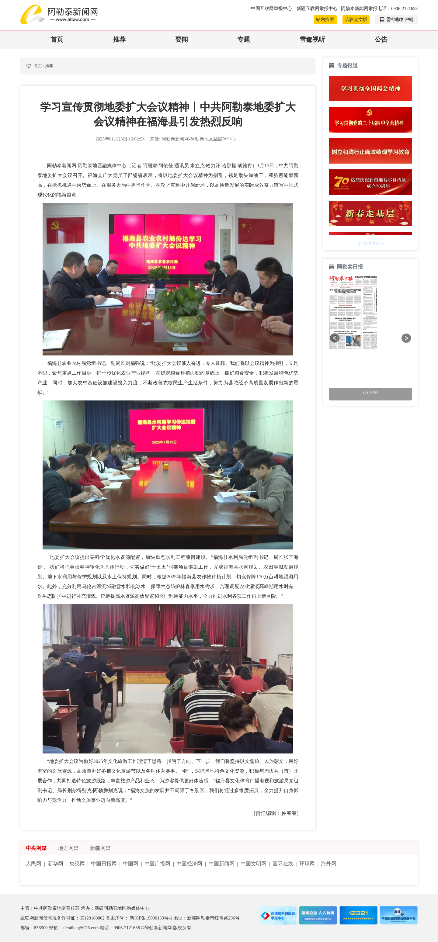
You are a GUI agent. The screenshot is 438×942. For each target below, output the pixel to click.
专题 (243, 39)
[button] (334, 338)
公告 (381, 39)
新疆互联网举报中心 (317, 8)
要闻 (181, 39)
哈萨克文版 (356, 19)
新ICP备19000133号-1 (151, 918)
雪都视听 (312, 39)
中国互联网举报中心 (272, 8)
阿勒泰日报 (350, 267)
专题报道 (347, 65)
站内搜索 (325, 19)
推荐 (119, 39)
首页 (56, 39)
